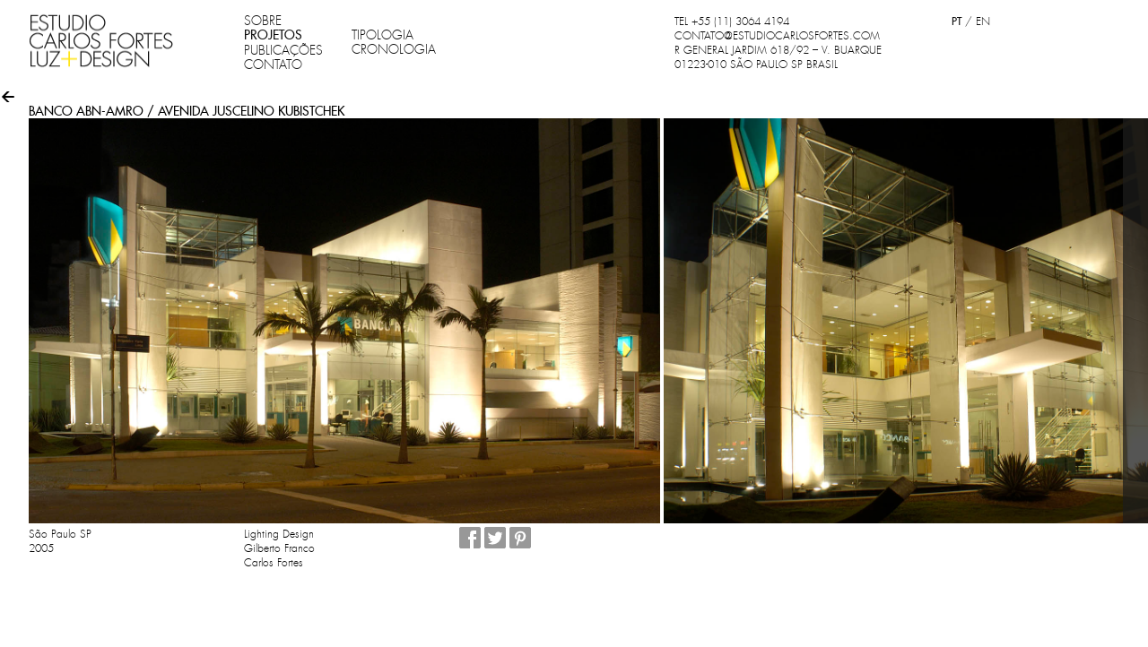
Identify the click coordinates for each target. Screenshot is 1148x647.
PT (956, 21)
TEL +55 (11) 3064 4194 (731, 21)
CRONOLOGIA (394, 49)
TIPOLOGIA (382, 35)
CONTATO (273, 64)
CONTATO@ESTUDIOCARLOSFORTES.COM (777, 36)
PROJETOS (273, 35)
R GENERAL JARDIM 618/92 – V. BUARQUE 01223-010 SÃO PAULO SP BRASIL (778, 57)
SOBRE (263, 20)
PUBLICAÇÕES (283, 50)
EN (983, 21)
